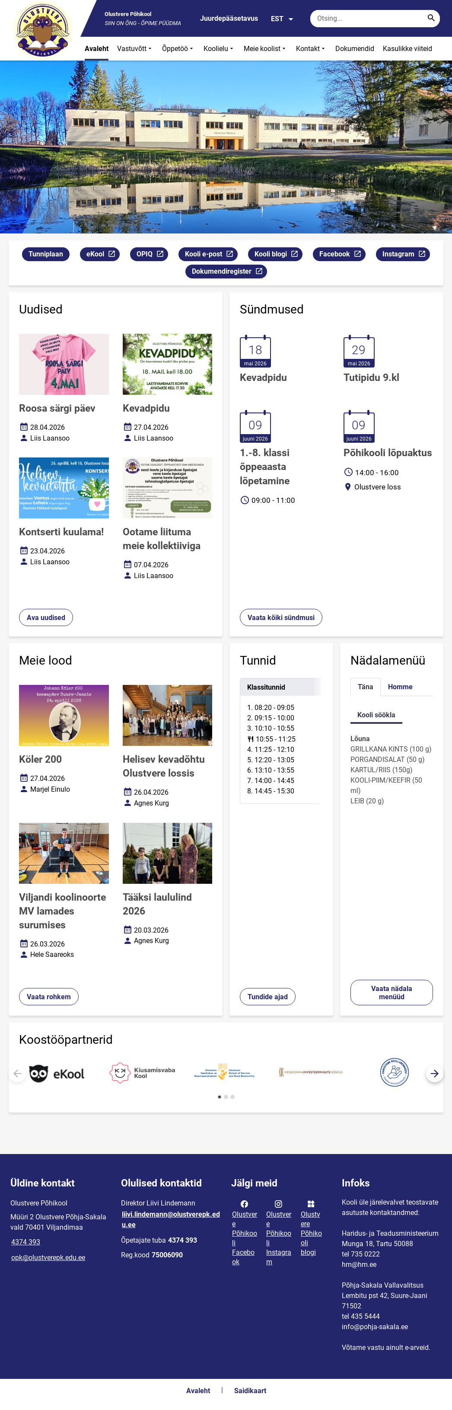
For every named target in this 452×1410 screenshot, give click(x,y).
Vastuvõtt (135, 49)
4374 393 (25, 1242)
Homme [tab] (400, 687)
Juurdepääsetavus (229, 18)
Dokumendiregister (229, 272)
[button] (434, 1073)
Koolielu (219, 49)
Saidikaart (250, 1391)
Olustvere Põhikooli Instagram (278, 1232)
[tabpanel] (281, 741)
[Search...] (431, 18)
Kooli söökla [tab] (376, 715)
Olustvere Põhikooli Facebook (244, 1232)
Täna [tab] (365, 687)
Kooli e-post (211, 255)
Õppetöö (178, 49)
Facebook (342, 255)
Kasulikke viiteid (407, 49)
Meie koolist (265, 49)
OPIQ (152, 255)
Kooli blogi (278, 255)
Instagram (406, 255)
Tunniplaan (46, 254)
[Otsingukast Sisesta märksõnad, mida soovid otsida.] (375, 18)
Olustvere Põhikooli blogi (311, 1227)
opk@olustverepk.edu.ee (48, 1257)
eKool (103, 255)
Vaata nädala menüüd (391, 993)
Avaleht (96, 49)
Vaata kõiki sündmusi (281, 618)
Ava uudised (46, 618)
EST (282, 19)
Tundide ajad (268, 997)
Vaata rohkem (49, 997)
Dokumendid (354, 49)
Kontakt (311, 49)
